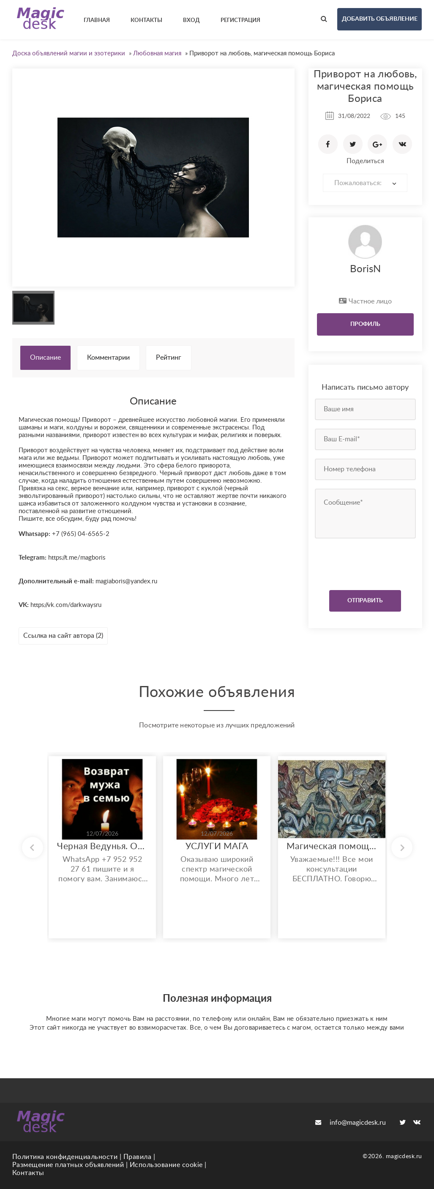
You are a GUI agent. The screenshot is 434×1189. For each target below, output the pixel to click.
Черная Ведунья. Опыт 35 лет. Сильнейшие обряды (102, 846)
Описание (45, 357)
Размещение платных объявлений (68, 1165)
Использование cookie (166, 1165)
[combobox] (365, 182)
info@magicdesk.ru (350, 1122)
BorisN (365, 269)
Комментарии (108, 357)
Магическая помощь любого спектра (332, 846)
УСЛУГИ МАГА (217, 846)
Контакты (28, 1173)
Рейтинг (168, 357)
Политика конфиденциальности (65, 1156)
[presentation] (366, 562)
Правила (137, 1156)
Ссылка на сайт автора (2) (63, 635)
